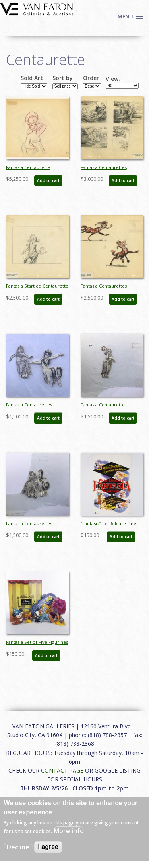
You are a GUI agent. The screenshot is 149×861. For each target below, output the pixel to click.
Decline (18, 847)
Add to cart (48, 180)
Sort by (62, 78)
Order (91, 78)
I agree (48, 846)
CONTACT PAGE (62, 770)
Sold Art (32, 78)
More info (69, 830)
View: (113, 79)
